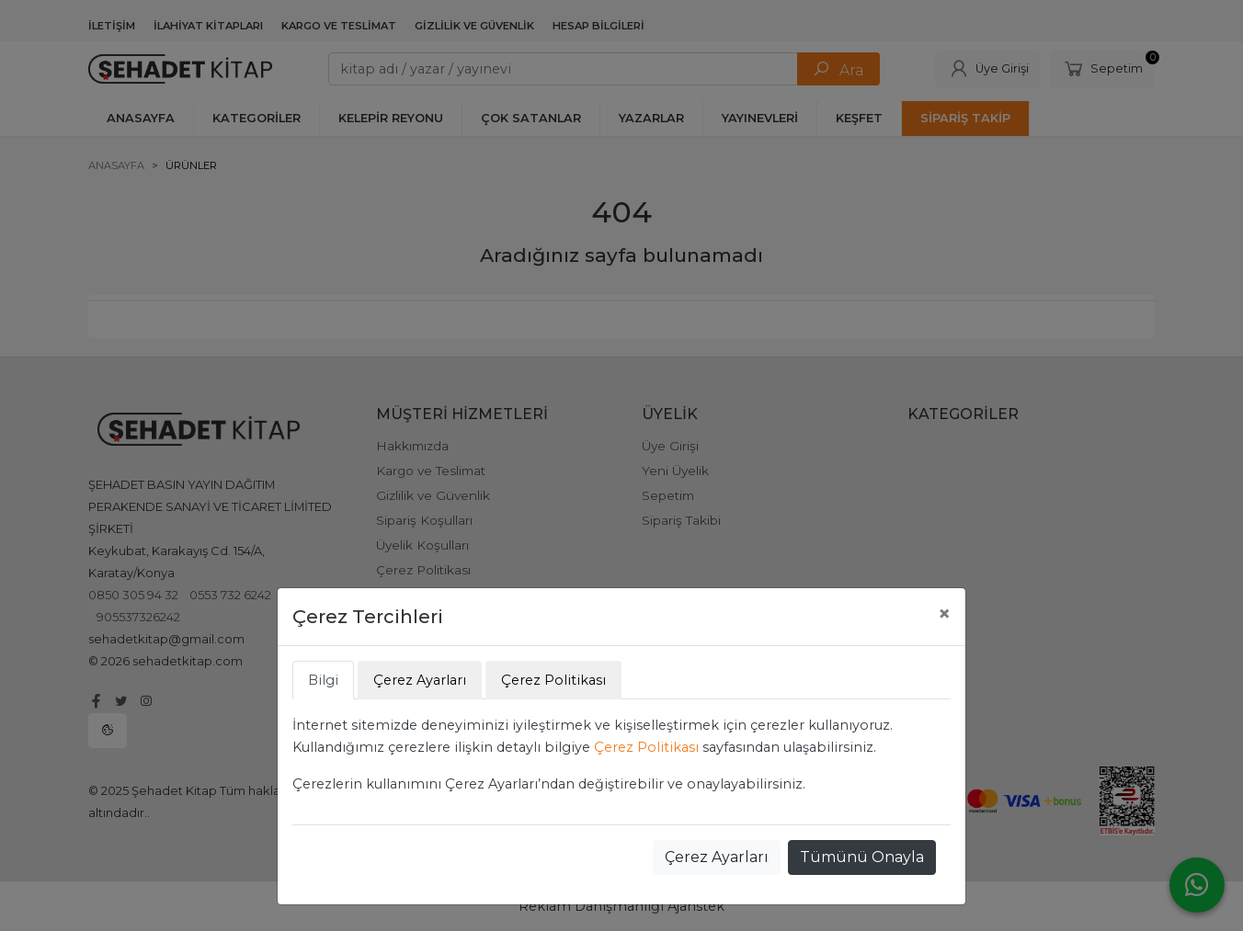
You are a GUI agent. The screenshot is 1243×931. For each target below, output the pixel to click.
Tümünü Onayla (862, 857)
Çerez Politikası (646, 747)
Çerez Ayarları (717, 857)
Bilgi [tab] (323, 680)
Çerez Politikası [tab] (553, 680)
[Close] (944, 614)
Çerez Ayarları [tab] (419, 680)
